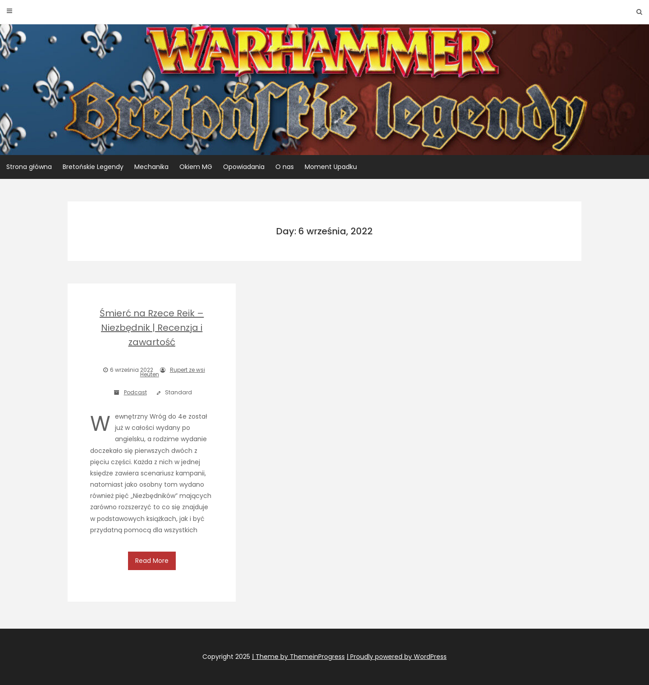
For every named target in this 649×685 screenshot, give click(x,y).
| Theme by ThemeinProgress (298, 656)
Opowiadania (244, 166)
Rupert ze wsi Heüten (172, 372)
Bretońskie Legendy (93, 166)
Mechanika (151, 166)
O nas (284, 166)
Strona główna (29, 166)
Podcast (135, 392)
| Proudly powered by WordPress (397, 656)
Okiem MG (195, 166)
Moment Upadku (331, 166)
